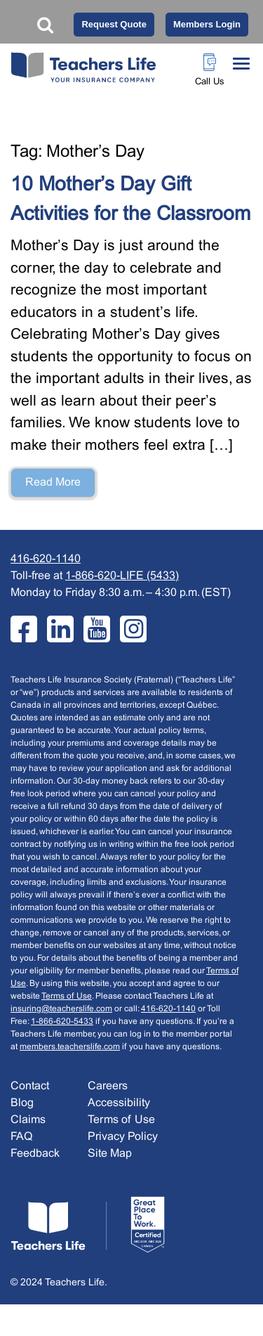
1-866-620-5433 (62, 1022)
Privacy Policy (123, 1136)
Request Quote (113, 24)
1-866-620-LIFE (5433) (122, 576)
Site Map (110, 1153)
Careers (108, 1086)
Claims (28, 1120)
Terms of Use (66, 996)
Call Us (209, 82)
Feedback (35, 1153)
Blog (22, 1103)
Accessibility (119, 1103)
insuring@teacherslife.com (61, 1009)
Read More (53, 482)
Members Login (207, 24)
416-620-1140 (46, 559)
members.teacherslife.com (70, 1047)
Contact (30, 1086)
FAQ (21, 1136)
